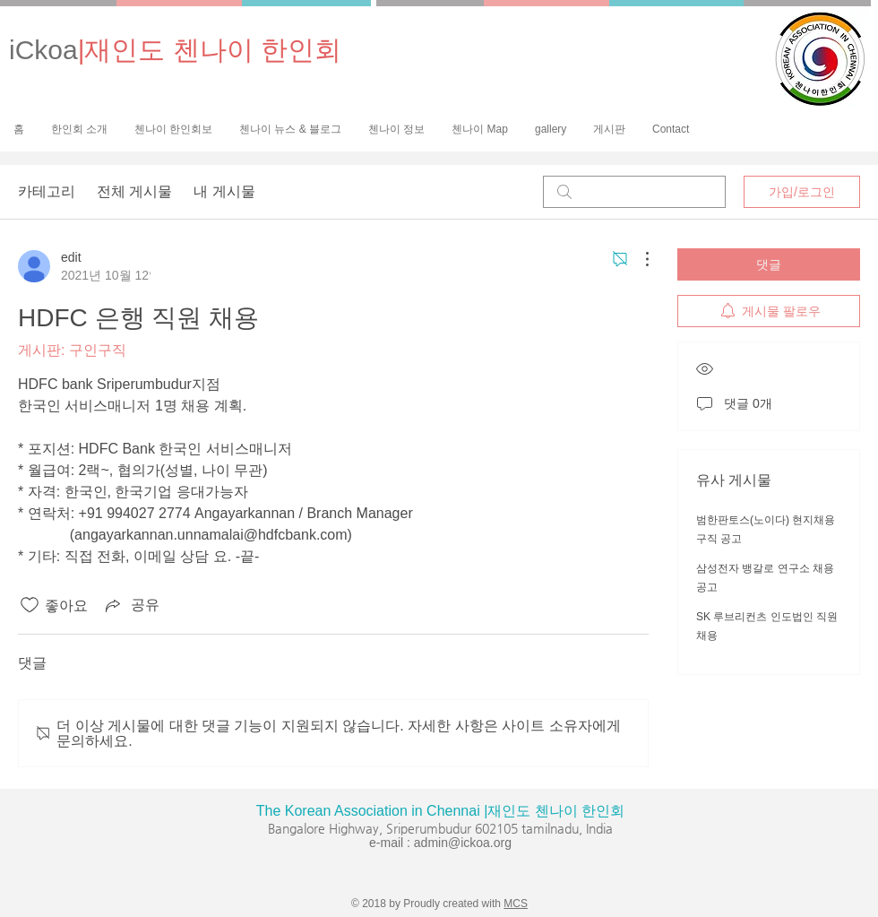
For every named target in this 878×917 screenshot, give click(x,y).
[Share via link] (130, 605)
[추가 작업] (638, 259)
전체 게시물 (134, 191)
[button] (173, 129)
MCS (516, 903)
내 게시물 (224, 191)
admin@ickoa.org (463, 842)
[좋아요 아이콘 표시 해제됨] (29, 605)
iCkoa (175, 50)
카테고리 (46, 191)
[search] (634, 192)
